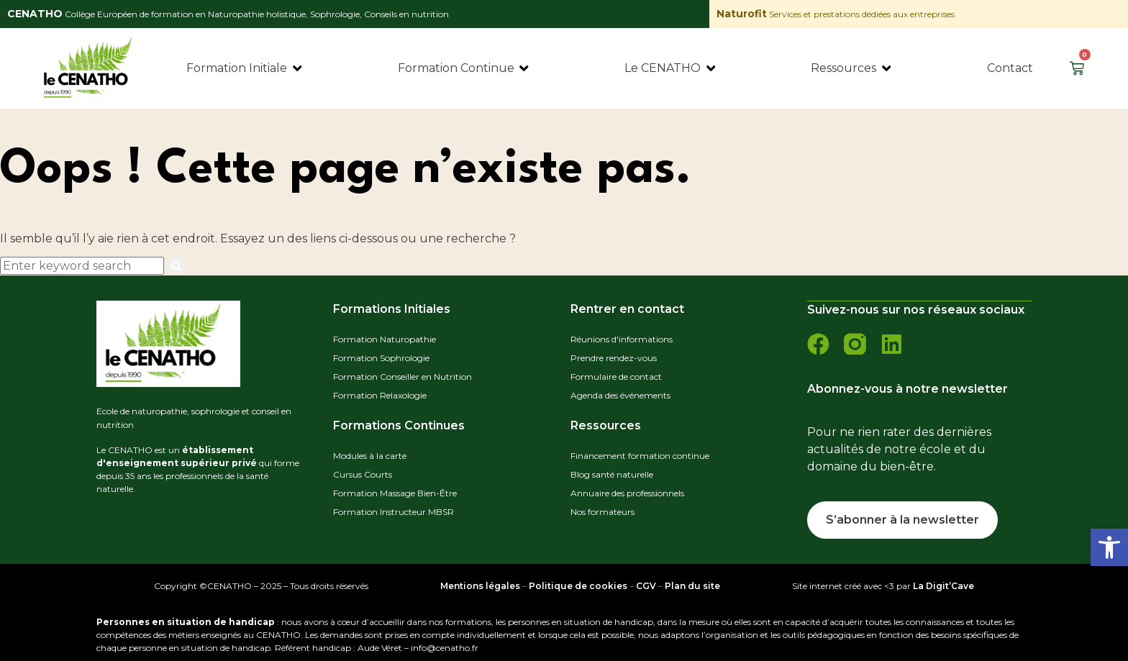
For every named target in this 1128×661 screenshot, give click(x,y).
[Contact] (1010, 68)
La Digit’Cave (943, 585)
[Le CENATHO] (670, 68)
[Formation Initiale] (245, 68)
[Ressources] (852, 68)
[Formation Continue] (464, 68)
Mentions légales (480, 585)
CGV (646, 585)
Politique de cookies (578, 585)
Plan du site (692, 585)
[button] (1109, 547)
